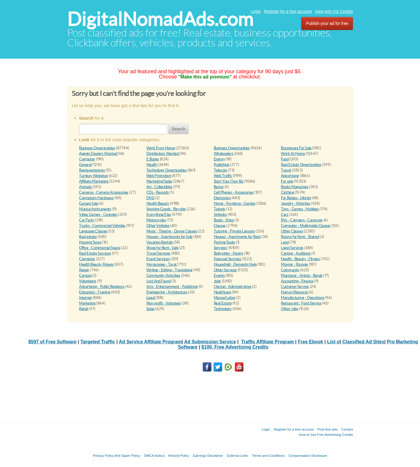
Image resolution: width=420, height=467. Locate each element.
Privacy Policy (103, 455)
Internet (85, 297)
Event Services (158, 259)
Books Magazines (294, 187)
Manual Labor (224, 297)
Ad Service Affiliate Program (150, 341)
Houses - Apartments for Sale (169, 237)
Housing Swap (90, 242)
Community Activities (163, 275)
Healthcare (222, 292)
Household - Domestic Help (235, 264)
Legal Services (292, 248)
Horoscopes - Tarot (161, 264)
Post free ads (327, 429)
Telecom (220, 170)
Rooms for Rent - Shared (300, 237)
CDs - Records (157, 192)
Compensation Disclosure (307, 455)
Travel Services (158, 253)
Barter (219, 187)
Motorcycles (156, 220)
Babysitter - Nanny (229, 253)
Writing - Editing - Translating (169, 270)
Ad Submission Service (210, 341)
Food (284, 159)
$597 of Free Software (52, 341)
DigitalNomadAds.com (160, 19)
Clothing (287, 192)
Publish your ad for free (327, 23)
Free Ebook (310, 341)
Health (151, 164)
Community (290, 270)
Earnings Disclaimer (208, 455)
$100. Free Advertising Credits (235, 346)
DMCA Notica (154, 455)
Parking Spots (224, 242)
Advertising (290, 176)
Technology (223, 309)
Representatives (92, 170)
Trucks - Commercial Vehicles (102, 225)
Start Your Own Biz (229, 181)
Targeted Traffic (97, 341)
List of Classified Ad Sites (355, 341)
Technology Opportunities (166, 170)
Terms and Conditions (268, 455)
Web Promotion (158, 176)
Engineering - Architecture (167, 292)
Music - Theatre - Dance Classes (171, 231)
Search (179, 128)
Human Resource (294, 292)
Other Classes (292, 231)
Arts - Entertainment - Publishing (172, 286)
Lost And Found (158, 281)
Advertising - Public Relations (101, 286)
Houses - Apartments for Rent (237, 237)
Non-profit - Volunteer (163, 303)
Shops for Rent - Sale (162, 248)
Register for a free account (288, 11)
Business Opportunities (97, 148)
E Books (152, 159)
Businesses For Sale (296, 148)
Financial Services (227, 259)
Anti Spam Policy (127, 455)
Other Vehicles (158, 225)
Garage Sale (88, 203)
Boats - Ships (224, 220)
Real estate (88, 237)
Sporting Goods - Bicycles (166, 209)
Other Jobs (289, 309)
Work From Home (160, 148)
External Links (237, 455)
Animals (85, 187)
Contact (347, 429)
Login (256, 11)
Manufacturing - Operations (302, 297)
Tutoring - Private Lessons (234, 231)
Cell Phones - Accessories (233, 192)
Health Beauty (157, 203)
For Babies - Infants (296, 198)
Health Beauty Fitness (96, 264)
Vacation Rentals (159, 242)
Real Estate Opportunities (301, 164)
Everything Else (158, 214)
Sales (150, 309)
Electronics (222, 198)
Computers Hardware (96, 198)
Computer (87, 159)
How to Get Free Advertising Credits (326, 434)
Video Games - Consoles (98, 214)
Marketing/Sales (159, 181)
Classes (220, 225)
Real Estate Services (95, 253)
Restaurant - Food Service (301, 303)
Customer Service (295, 286)
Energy (219, 159)
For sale (287, 181)
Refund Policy (178, 455)
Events (219, 275)
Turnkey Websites (93, 176)
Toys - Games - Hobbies (299, 209)
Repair (84, 270)
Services (220, 248)
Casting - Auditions (296, 253)
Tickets (219, 209)
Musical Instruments (95, 209)
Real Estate (223, 303)
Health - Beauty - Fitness (300, 259)
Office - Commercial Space (99, 248)
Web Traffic (223, 176)
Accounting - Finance (297, 281)
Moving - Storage (294, 264)
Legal (150, 297)
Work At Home (293, 153)
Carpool (85, 275)
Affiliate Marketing (93, 181)
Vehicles (220, 214)
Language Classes (93, 231)
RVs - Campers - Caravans (302, 220)
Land (284, 242)
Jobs (217, 281)
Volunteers (87, 281)
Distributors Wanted (162, 153)
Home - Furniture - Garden (235, 203)
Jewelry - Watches (295, 203)
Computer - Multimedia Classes (305, 225)
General (85, 164)
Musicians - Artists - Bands (301, 275)
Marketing (87, 303)
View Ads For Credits (334, 11)
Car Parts (86, 220)
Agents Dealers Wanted (98, 153)
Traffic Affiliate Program (267, 341)
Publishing (222, 164)
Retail (83, 309)
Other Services (225, 270)
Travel (286, 170)
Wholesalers (223, 153)
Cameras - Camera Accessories (103, 192)
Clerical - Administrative (232, 286)
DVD (150, 198)
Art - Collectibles (159, 187)
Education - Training (94, 292)
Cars (284, 214)
